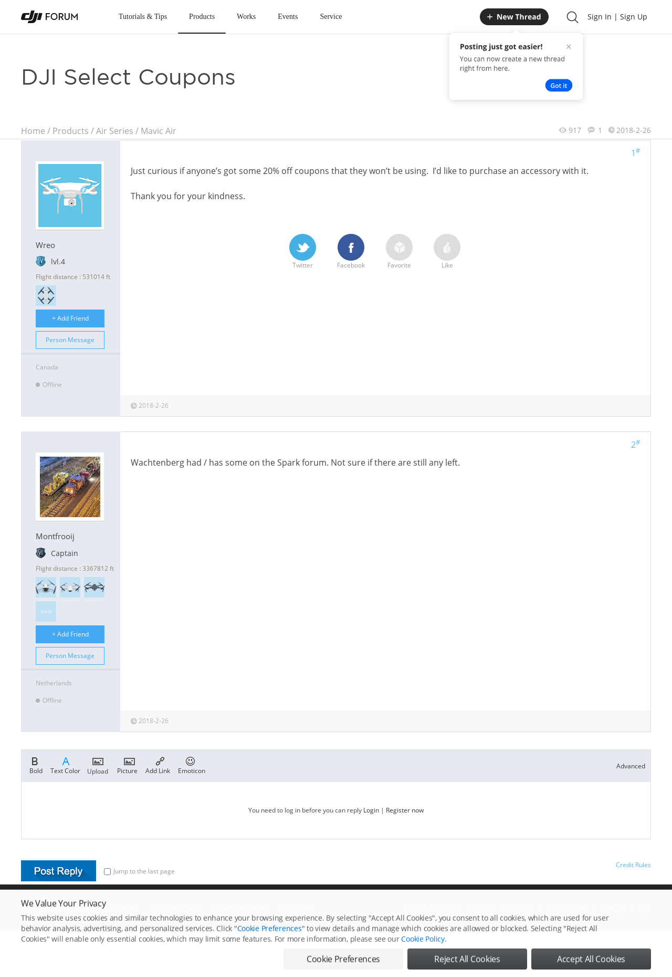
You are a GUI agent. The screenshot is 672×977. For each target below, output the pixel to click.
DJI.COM (481, 907)
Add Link (157, 764)
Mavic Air (158, 131)
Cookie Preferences (239, 907)
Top (645, 907)
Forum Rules (296, 907)
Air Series (114, 131)
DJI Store (519, 907)
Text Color (65, 764)
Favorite (399, 252)
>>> (45, 611)
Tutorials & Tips (143, 16)
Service (331, 16)
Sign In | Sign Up (617, 17)
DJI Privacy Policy (175, 907)
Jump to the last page (139, 871)
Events (288, 16)
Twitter (302, 252)
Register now (405, 810)
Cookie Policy (422, 957)
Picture (127, 764)
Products (202, 16)
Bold (36, 764)
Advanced (630, 766)
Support (614, 907)
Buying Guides (568, 907)
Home (33, 131)
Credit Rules (633, 864)
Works (246, 16)
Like (447, 252)
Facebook (351, 252)
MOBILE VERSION (429, 907)
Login (371, 810)
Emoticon (191, 764)
